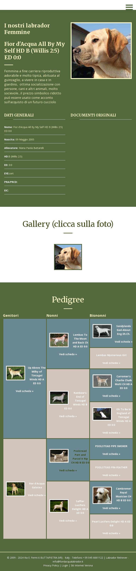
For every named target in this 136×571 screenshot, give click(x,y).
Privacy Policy (51, 565)
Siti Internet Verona (82, 565)
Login (65, 565)
